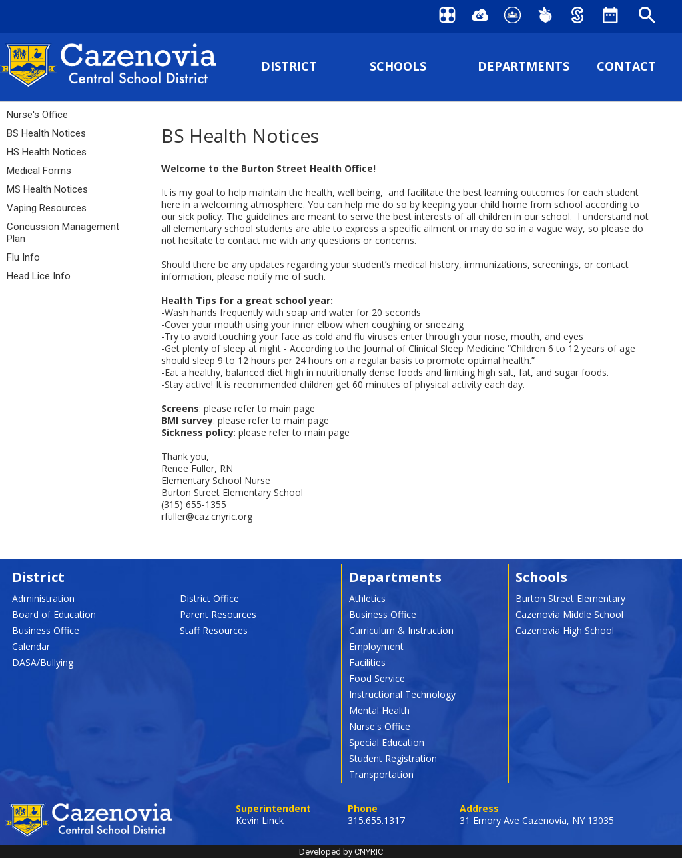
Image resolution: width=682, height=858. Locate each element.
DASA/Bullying (42, 662)
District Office (209, 598)
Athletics (367, 598)
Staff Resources (214, 630)
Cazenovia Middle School (569, 614)
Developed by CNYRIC (341, 852)
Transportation (381, 774)
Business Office (45, 630)
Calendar (31, 646)
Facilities (367, 662)
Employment (376, 646)
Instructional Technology (402, 694)
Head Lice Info (39, 276)
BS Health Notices (46, 133)
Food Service (377, 678)
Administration (43, 598)
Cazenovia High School (564, 630)
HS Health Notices (47, 152)
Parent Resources (218, 614)
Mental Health (379, 710)
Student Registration (393, 758)
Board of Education (54, 614)
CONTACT (626, 66)
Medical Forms (39, 171)
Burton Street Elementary (570, 598)
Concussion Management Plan (63, 233)
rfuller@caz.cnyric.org (206, 516)
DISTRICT (289, 66)
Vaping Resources (47, 208)
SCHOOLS (398, 66)
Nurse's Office (37, 115)
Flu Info (23, 257)
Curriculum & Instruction (401, 630)
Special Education (386, 742)
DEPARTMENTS (523, 66)
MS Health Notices (47, 189)
